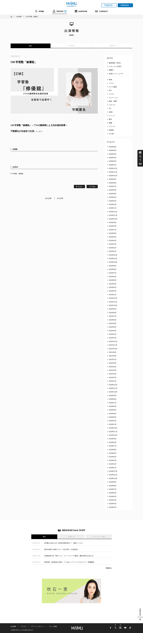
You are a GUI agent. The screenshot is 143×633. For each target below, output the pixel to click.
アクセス (23, 626)
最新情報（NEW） (115, 63)
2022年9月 (112, 309)
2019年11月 (113, 431)
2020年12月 (113, 385)
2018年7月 (112, 489)
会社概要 (13, 626)
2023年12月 (113, 255)
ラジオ (111, 94)
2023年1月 (112, 294)
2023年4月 (112, 284)
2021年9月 (112, 352)
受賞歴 (111, 130)
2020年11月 (113, 388)
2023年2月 (112, 291)
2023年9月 (112, 266)
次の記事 (60, 198)
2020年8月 (112, 399)
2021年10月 (113, 349)
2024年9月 (112, 222)
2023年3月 (112, 287)
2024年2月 (112, 248)
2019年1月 (112, 468)
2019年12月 (113, 428)
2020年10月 (113, 392)
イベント (112, 116)
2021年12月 (113, 341)
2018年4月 (112, 500)
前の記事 (48, 198)
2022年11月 (113, 302)
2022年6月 (112, 320)
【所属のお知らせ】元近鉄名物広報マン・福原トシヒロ (63, 543)
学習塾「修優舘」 (18, 173)
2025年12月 (113, 168)
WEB (111, 112)
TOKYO (71, 46)
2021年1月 (112, 381)
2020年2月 (112, 421)
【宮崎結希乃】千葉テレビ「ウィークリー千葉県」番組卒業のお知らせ (69, 556)
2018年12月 (113, 471)
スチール (112, 105)
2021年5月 (112, 367)
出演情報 (19, 16)
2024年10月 (113, 219)
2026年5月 (112, 150)
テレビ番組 (113, 87)
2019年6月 (112, 449)
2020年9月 (112, 395)
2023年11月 (113, 258)
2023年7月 (112, 273)
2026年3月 (112, 157)
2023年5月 (112, 280)
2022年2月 (112, 334)
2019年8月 (112, 442)
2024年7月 (112, 230)
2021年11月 (113, 345)
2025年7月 (112, 186)
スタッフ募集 (53, 626)
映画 (110, 79)
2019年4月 (112, 457)
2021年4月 (112, 370)
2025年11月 (113, 172)
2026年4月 (112, 154)
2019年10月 (113, 435)
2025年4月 (112, 197)
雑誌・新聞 (113, 101)
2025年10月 (113, 176)
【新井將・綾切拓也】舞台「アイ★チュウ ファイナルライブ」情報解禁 (69, 562)
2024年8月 (112, 226)
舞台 (110, 119)
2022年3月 (112, 331)
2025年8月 (112, 183)
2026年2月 (112, 161)
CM (110, 90)
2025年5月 (112, 194)
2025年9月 (112, 179)
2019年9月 (112, 439)
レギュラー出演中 (115, 66)
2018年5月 (112, 496)
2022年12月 (113, 298)
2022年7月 (112, 316)
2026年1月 (112, 165)
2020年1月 (112, 424)
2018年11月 (113, 475)
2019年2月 (112, 464)
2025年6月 (112, 190)
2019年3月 (112, 460)
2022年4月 (112, 327)
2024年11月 (113, 215)
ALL (30, 46)
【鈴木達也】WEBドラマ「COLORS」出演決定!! (61, 549)
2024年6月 (112, 233)
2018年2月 (112, 507)
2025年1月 (112, 208)
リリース (112, 126)
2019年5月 (112, 453)
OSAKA (112, 46)
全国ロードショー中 (116, 74)
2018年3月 (112, 503)
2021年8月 (112, 356)
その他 (111, 134)
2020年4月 (112, 413)
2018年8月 (112, 486)
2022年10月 (113, 305)
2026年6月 (112, 147)
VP (110, 108)
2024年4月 (112, 240)
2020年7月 (112, 403)
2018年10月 (113, 478)
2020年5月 (112, 410)
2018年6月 (112, 493)
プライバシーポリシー (37, 626)
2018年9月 (112, 482)
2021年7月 (112, 359)
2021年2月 (112, 377)
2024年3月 (112, 244)
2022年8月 (112, 312)
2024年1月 (112, 251)
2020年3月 (112, 417)
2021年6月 (112, 363)
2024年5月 (112, 237)
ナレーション (113, 97)
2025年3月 (112, 201)
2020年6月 (112, 406)
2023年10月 (113, 262)
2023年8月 (112, 269)
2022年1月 (112, 338)
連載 (110, 123)
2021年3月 (112, 374)
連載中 (111, 70)
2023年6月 (112, 276)
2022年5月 (112, 323)
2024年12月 (113, 212)
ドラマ (111, 83)
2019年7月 (112, 446)
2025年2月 (112, 204)
